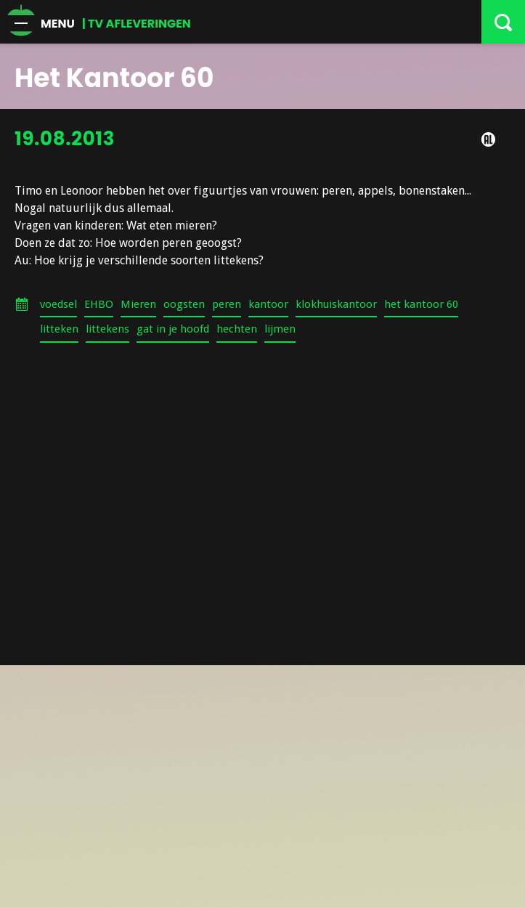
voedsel (58, 304)
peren (226, 304)
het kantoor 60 (421, 304)
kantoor (268, 304)
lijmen (280, 328)
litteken (59, 328)
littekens (107, 328)
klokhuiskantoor (336, 304)
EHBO (98, 304)
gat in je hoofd (173, 328)
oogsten (184, 304)
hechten (236, 328)
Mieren (138, 304)
